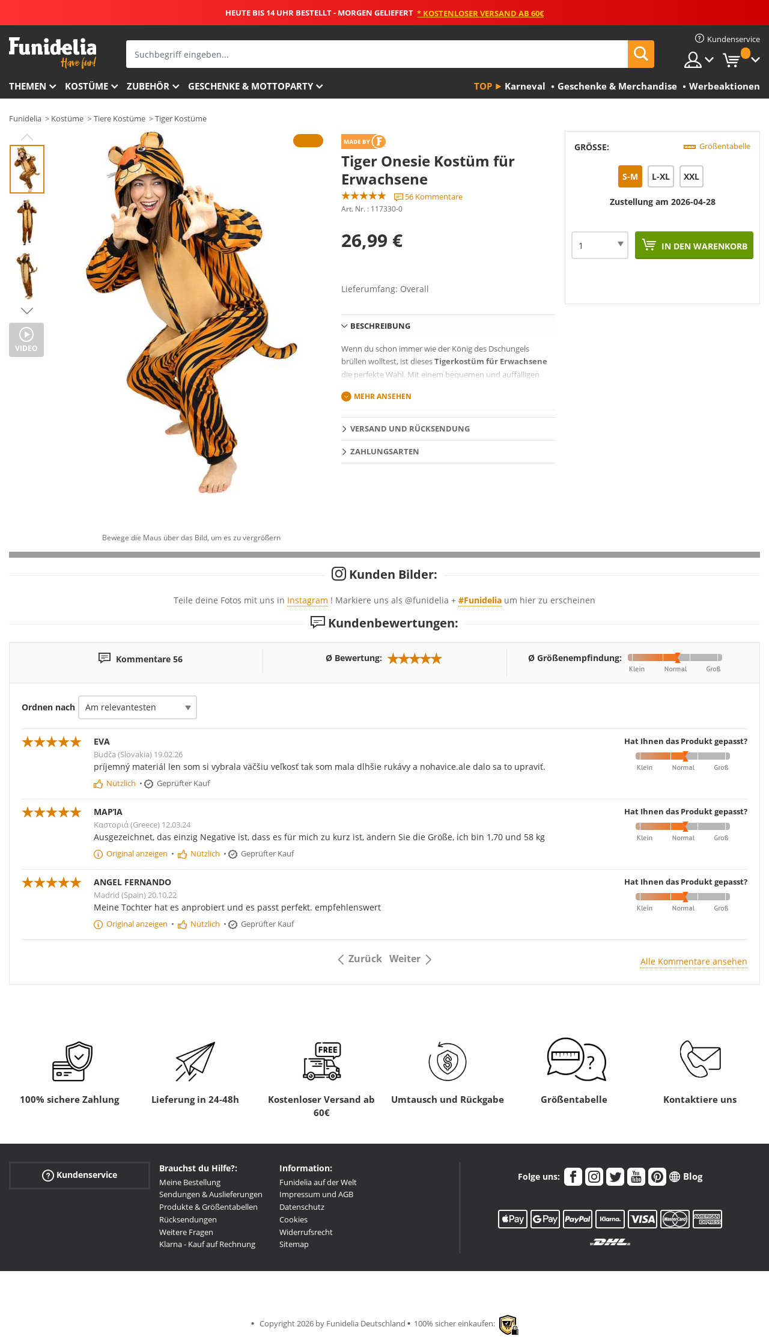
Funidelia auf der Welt (318, 1182)
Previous (27, 137)
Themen (27, 86)
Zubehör (148, 86)
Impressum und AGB (316, 1194)
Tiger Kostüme (181, 118)
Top (483, 86)
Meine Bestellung (189, 1182)
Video (26, 348)
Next (27, 311)
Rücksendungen (188, 1219)
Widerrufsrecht (306, 1232)
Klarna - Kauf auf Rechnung (207, 1244)
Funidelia (25, 118)
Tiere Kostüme (119, 118)
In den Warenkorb (703, 246)
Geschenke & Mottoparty (250, 86)
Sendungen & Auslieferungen (211, 1194)
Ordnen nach (48, 707)
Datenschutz (301, 1206)
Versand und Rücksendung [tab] (410, 428)
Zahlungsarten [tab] (384, 451)
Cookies (293, 1219)
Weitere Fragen (186, 1232)
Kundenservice (79, 1174)
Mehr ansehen (383, 396)
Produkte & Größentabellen (208, 1206)
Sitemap (294, 1244)
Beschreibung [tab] (380, 325)
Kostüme (86, 86)
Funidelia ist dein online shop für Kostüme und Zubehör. (52, 53)
